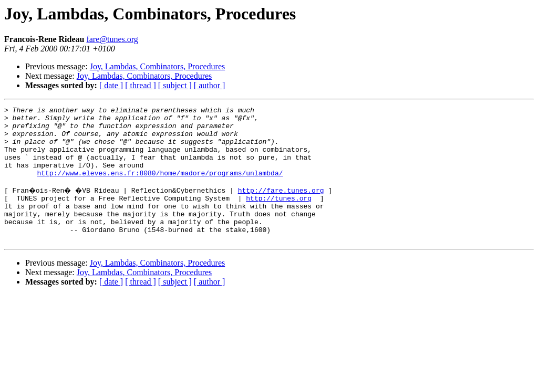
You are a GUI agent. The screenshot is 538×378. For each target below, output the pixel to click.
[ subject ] (175, 85)
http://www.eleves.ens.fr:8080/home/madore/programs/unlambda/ (160, 187)
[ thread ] (140, 85)
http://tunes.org (279, 215)
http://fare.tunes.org (285, 206)
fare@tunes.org (112, 39)
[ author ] (209, 85)
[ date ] (111, 85)
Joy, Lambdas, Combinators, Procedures (157, 66)
